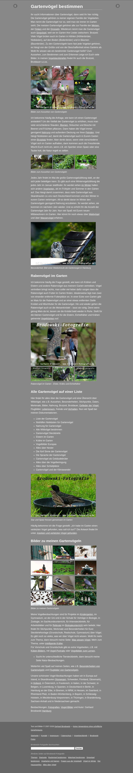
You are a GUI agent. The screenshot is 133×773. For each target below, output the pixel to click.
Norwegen (61, 679)
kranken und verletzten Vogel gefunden (57, 533)
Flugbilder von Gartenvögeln (64, 670)
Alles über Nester (45, 448)
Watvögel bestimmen (76, 757)
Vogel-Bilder (67, 707)
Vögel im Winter (89, 761)
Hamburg (46, 711)
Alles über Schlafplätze (47, 466)
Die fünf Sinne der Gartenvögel (51, 451)
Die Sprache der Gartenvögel (51, 455)
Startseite (34, 736)
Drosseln (55, 29)
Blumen (64, 125)
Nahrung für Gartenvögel (48, 426)
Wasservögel (47, 218)
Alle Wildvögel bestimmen (49, 429)
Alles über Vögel (49, 765)
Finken (38, 29)
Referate (57, 625)
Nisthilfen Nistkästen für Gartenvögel (54, 422)
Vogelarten (48, 188)
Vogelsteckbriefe (80, 736)
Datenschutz (66, 736)
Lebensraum (48, 409)
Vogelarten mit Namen (50, 761)
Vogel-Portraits (57, 651)
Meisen (95, 25)
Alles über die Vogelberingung (51, 462)
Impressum (54, 736)
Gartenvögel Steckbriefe (48, 433)
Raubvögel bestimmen (57, 757)
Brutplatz (41, 139)
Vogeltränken (47, 318)
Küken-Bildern (38, 651)
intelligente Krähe (54, 643)
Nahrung (46, 132)
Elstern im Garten (45, 437)
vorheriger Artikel (15, 6)
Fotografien (54, 707)
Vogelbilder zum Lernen (83, 651)
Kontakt (44, 736)
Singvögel (41, 32)
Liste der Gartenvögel (47, 418)
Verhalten (73, 409)
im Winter (86, 185)
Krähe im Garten (44, 440)
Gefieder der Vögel (89, 405)
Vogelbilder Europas (46, 444)
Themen (34, 757)
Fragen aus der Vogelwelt (71, 761)
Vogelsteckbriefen (57, 58)
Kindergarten (86, 614)
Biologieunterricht (74, 625)
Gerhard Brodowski (62, 726)
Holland (37, 683)
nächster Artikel (118, 6)
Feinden (90, 132)
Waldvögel (94, 214)
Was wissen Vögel (81, 640)
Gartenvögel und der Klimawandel (53, 469)
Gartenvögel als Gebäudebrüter (52, 458)
